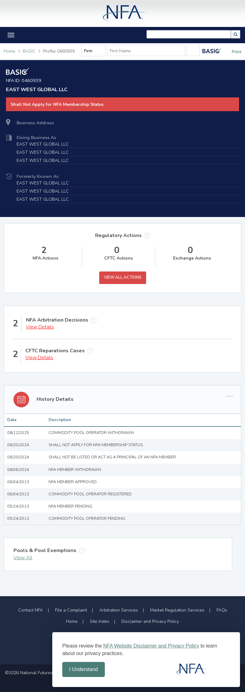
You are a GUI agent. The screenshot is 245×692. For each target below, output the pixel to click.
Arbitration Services (118, 610)
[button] (235, 34)
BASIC (29, 51)
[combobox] (189, 34)
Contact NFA (30, 610)
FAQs (222, 610)
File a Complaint (71, 610)
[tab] (122, 399)
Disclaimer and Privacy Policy (150, 621)
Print (231, 52)
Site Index (99, 621)
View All (22, 557)
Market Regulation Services (177, 610)
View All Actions (122, 277)
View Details (40, 326)
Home (9, 51)
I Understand (83, 669)
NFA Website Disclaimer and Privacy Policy (151, 645)
